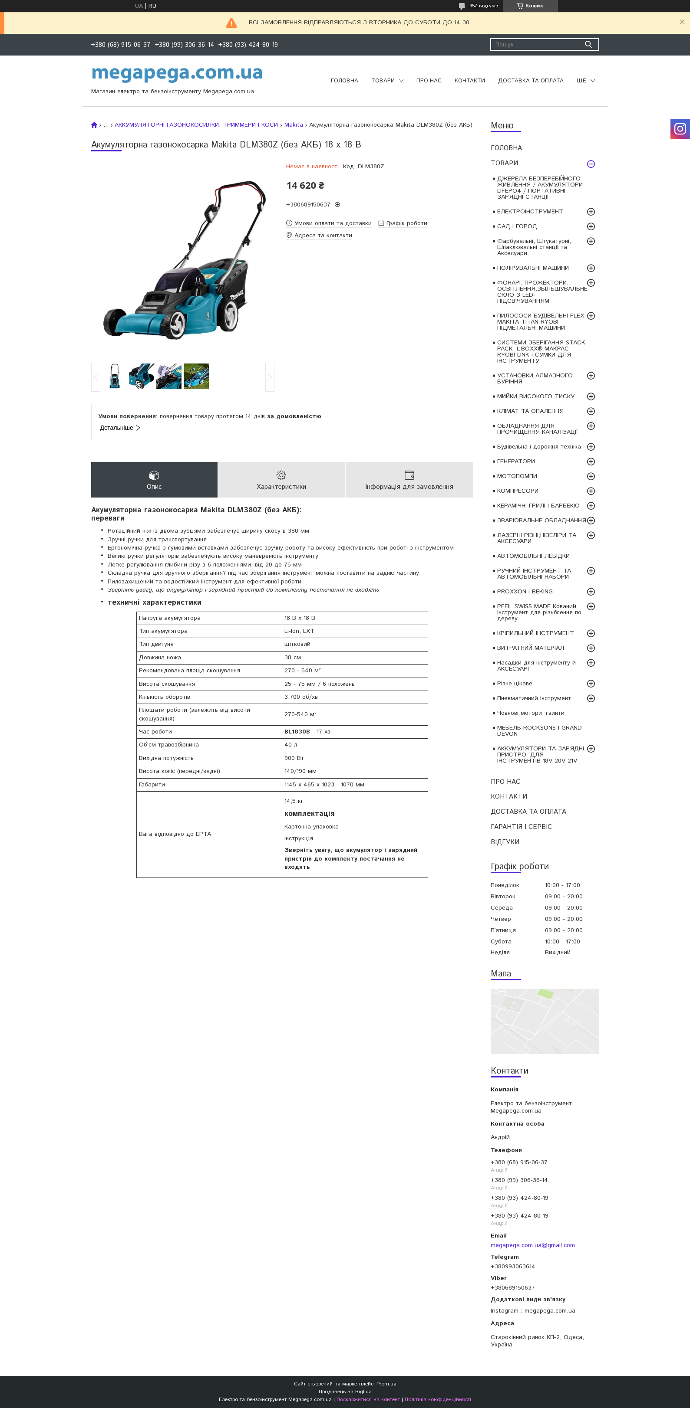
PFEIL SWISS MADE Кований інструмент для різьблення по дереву (539, 612)
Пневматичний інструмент (534, 698)
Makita (293, 125)
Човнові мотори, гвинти (531, 713)
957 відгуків (484, 6)
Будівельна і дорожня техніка (539, 446)
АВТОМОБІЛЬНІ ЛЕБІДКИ (533, 556)
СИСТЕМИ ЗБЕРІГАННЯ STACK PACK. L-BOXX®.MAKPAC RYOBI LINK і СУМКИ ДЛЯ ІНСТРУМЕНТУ (541, 351)
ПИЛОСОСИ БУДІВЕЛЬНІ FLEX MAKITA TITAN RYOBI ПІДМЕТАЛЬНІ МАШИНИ (540, 321)
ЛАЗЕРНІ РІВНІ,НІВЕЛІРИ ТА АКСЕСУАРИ (536, 538)
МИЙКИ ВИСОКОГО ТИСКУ (535, 396)
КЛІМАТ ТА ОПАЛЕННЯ (530, 411)
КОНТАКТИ (470, 81)
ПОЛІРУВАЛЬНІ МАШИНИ (533, 268)
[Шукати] (588, 44)
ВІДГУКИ (505, 842)
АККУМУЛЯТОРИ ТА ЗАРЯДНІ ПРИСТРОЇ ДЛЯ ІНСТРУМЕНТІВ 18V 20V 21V (540, 754)
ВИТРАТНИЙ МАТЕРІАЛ (530, 648)
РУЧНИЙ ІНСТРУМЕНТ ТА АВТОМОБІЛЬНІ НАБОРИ (534, 573)
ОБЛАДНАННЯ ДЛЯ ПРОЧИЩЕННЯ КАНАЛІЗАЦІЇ (537, 429)
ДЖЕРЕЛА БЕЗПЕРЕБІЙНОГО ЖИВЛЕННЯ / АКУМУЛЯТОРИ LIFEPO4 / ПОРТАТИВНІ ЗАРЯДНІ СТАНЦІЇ (540, 187)
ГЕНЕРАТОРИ (516, 461)
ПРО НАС (429, 81)
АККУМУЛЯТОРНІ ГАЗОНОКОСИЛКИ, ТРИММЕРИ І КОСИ (196, 125)
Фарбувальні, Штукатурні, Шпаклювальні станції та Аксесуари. (534, 247)
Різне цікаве (514, 683)
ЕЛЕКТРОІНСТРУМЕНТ (530, 211)
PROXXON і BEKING (525, 591)
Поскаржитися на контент (368, 1399)
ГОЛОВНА (344, 81)
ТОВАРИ (383, 81)
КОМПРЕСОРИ (517, 491)
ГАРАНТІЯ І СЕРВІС (521, 827)
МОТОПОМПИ (517, 476)
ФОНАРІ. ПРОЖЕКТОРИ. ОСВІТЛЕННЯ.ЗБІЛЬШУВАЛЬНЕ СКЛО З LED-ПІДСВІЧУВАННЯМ (542, 291)
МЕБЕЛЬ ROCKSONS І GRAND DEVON (539, 731)
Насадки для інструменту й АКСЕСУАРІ (536, 665)
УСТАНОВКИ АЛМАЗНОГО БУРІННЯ (535, 378)
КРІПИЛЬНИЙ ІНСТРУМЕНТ (535, 633)
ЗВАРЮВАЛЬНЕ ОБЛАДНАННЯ (541, 520)
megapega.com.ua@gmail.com (533, 1245)
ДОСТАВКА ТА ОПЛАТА (531, 81)
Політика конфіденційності (438, 1399)
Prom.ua (386, 1384)
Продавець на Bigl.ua (345, 1391)
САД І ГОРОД (517, 226)
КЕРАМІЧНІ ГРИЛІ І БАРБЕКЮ (538, 505)
